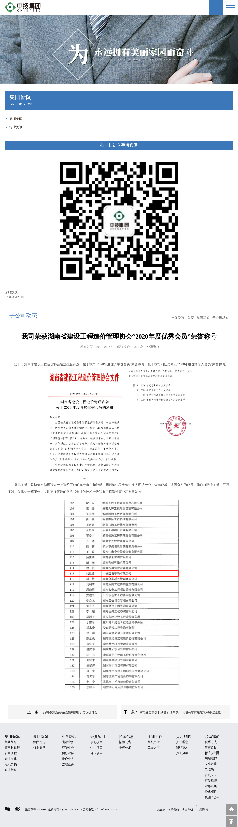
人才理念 (182, 742)
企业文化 (11, 758)
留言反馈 (211, 747)
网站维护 (211, 758)
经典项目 (211, 792)
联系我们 (173, 809)
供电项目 (96, 747)
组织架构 (11, 764)
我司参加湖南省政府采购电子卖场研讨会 (70, 712)
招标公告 (125, 742)
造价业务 (68, 758)
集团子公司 (212, 797)
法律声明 (187, 809)
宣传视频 (211, 780)
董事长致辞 (12, 747)
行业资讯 (15, 127)
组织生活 (154, 742)
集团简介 (11, 742)
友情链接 (211, 764)
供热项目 (96, 742)
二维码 (209, 769)
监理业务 (68, 764)
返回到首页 (231, 809)
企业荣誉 (11, 770)
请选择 (215, 809)
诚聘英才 (182, 747)
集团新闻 (203, 318)
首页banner (212, 775)
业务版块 (211, 786)
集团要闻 (15, 118)
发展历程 (11, 753)
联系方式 (211, 742)
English (161, 809)
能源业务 (68, 742)
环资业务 (68, 747)
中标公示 (125, 747)
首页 (191, 318)
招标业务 (68, 753)
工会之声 (154, 747)
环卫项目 (96, 753)
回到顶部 (231, 821)
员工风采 (182, 753)
